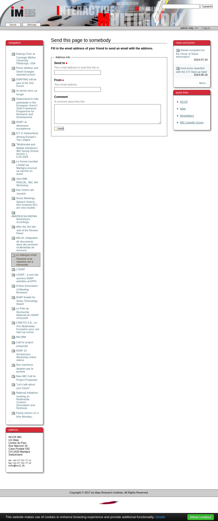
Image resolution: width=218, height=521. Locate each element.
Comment (61, 97)
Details (160, 517)
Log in (207, 28)
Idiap (183, 108)
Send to (59, 63)
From (57, 80)
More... (203, 83)
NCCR (184, 101)
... (10, 49)
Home (13, 24)
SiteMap (31, 24)
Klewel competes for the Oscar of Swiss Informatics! (190, 53)
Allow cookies (200, 517)
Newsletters (187, 115)
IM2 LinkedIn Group (191, 122)
